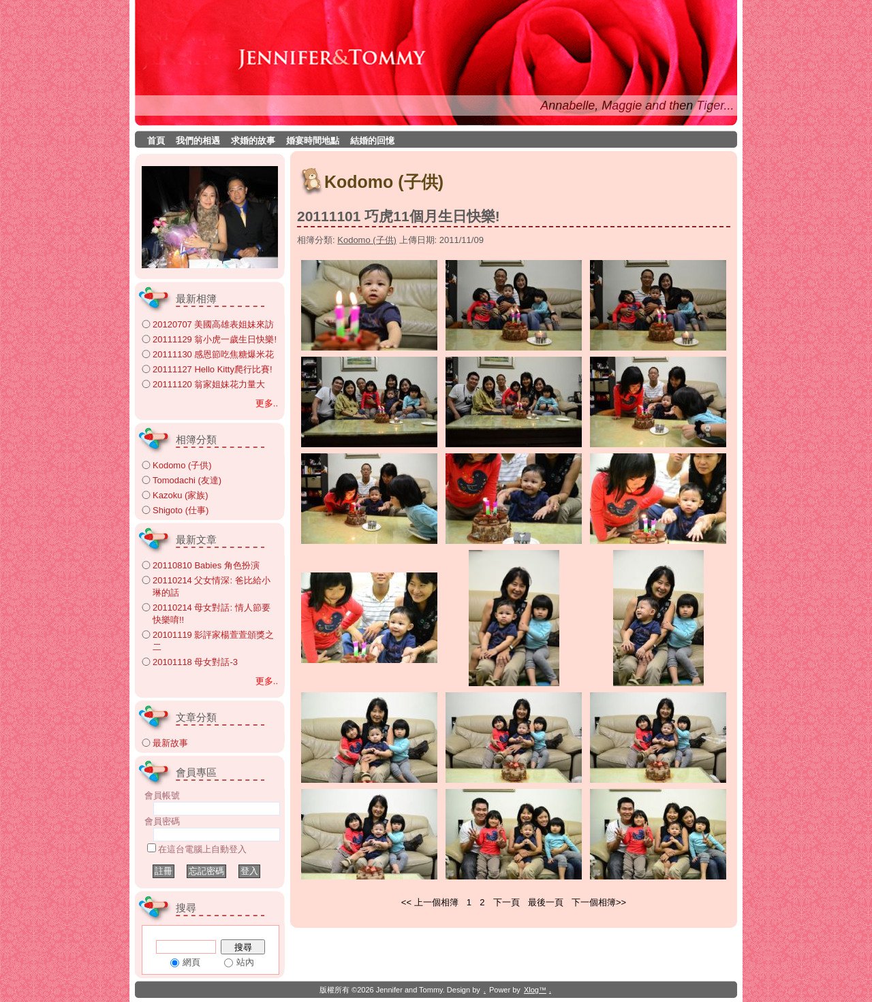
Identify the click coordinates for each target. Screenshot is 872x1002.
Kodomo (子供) (366, 240)
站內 (245, 962)
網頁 (191, 962)
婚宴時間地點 (312, 140)
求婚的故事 (253, 140)
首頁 (156, 140)
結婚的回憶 (372, 140)
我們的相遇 (198, 140)
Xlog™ (535, 990)
